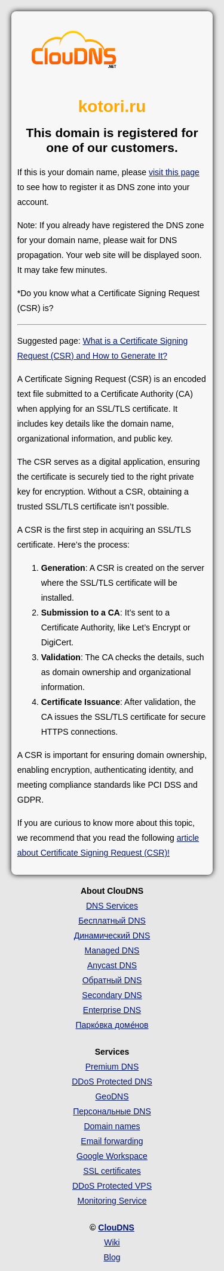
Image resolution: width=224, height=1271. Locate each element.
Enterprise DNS (112, 1010)
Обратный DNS (112, 980)
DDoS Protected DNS (112, 1081)
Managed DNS (112, 950)
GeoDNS (111, 1096)
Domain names (112, 1126)
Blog (111, 1257)
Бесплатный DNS (112, 920)
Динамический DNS (112, 935)
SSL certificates (112, 1171)
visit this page (174, 172)
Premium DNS (112, 1066)
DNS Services (112, 905)
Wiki (111, 1242)
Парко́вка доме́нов (112, 1025)
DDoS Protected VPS (112, 1186)
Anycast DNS (112, 965)
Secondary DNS (112, 995)
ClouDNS (116, 1227)
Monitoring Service (112, 1200)
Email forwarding (112, 1141)
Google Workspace (112, 1156)
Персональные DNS (112, 1111)
